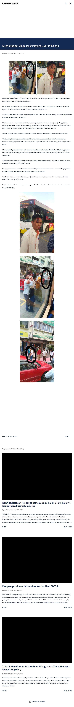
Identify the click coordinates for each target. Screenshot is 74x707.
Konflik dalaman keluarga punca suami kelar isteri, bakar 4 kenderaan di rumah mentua (36, 504)
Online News (10, 3)
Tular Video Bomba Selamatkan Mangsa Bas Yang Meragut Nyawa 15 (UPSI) (36, 668)
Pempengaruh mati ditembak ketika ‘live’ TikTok (30, 586)
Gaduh (10, 436)
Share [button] (67, 436)
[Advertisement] (37, 23)
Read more (68, 527)
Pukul (15, 436)
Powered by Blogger (37, 701)
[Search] (66, 3)
